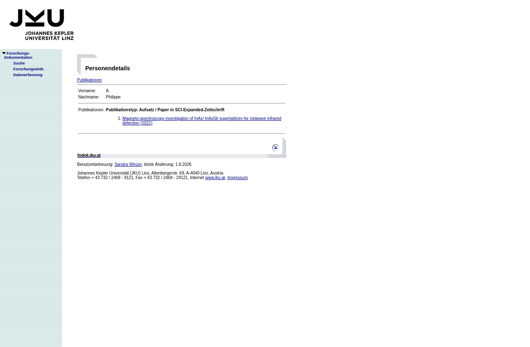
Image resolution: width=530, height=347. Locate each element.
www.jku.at (215, 177)
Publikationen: (91, 110)
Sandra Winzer (128, 164)
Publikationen (89, 80)
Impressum (237, 177)
